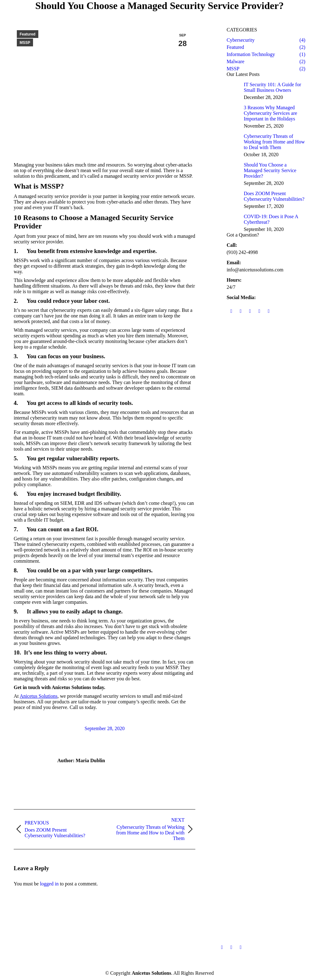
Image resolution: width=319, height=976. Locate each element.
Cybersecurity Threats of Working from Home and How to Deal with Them (274, 142)
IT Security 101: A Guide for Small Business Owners (272, 87)
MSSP (25, 42)
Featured (28, 34)
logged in (49, 883)
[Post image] (232, 88)
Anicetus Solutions (38, 696)
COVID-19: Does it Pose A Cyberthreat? (271, 219)
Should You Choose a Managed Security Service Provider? (270, 170)
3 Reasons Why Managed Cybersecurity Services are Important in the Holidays (270, 113)
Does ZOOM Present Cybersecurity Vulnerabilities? (274, 196)
